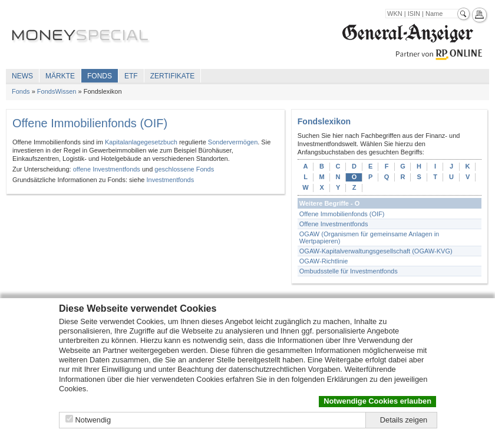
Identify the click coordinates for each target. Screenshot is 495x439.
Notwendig (93, 419)
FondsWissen (57, 91)
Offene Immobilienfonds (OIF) (342, 213)
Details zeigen (403, 419)
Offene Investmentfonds (333, 223)
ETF (131, 76)
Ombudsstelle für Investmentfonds (348, 271)
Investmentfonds (170, 179)
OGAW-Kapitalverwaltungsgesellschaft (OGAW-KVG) (376, 251)
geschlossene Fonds (184, 169)
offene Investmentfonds (106, 169)
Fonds (99, 76)
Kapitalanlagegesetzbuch (141, 142)
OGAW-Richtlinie (323, 261)
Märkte (60, 76)
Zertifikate (172, 76)
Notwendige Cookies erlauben (377, 401)
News (22, 76)
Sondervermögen (233, 142)
